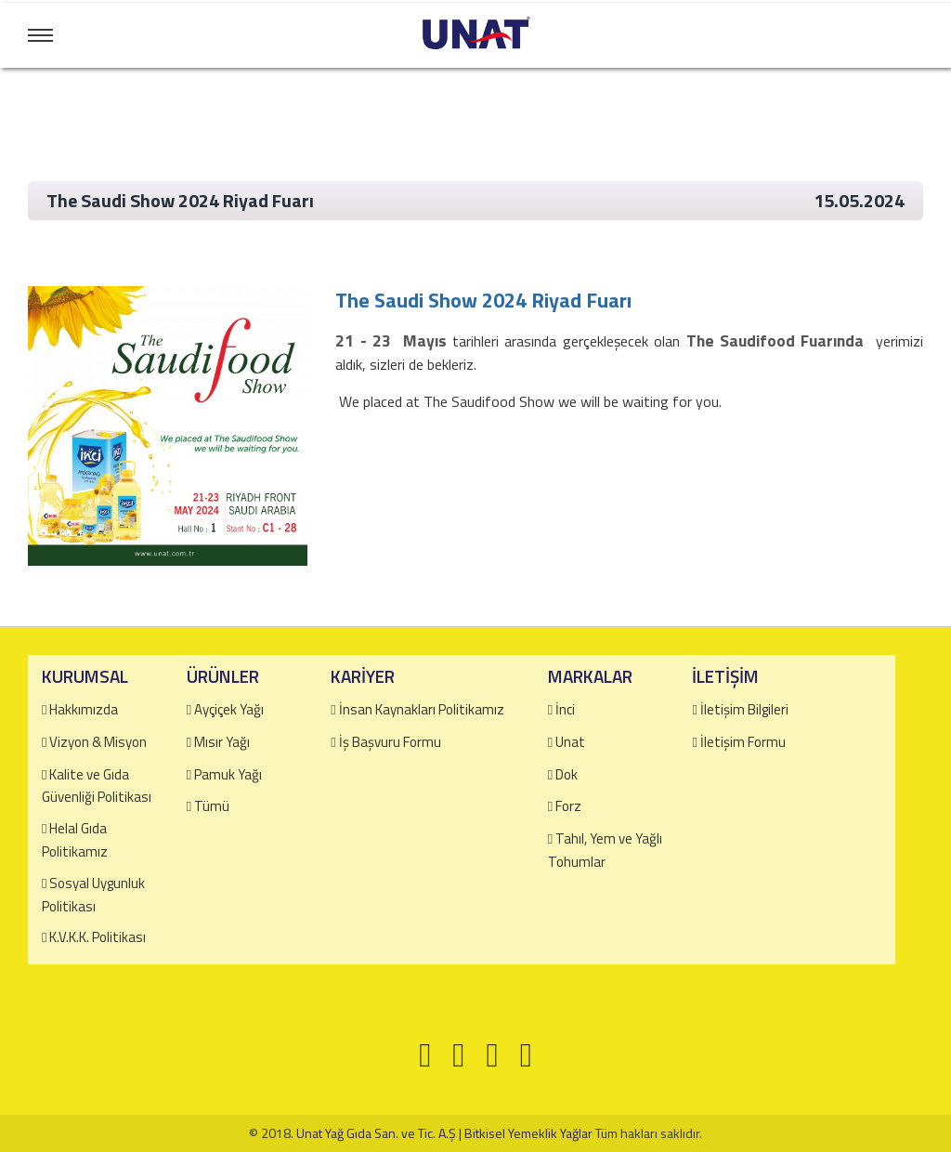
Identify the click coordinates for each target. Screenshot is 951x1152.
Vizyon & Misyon (98, 742)
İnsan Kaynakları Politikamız (421, 709)
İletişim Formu (743, 742)
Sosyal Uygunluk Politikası (93, 894)
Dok (566, 774)
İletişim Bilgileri (744, 709)
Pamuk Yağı (228, 774)
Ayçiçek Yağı (229, 709)
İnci (565, 709)
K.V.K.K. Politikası (97, 937)
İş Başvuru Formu (390, 742)
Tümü (211, 806)
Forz (568, 806)
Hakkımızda (83, 709)
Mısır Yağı (222, 742)
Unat (570, 742)
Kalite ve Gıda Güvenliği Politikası (96, 786)
